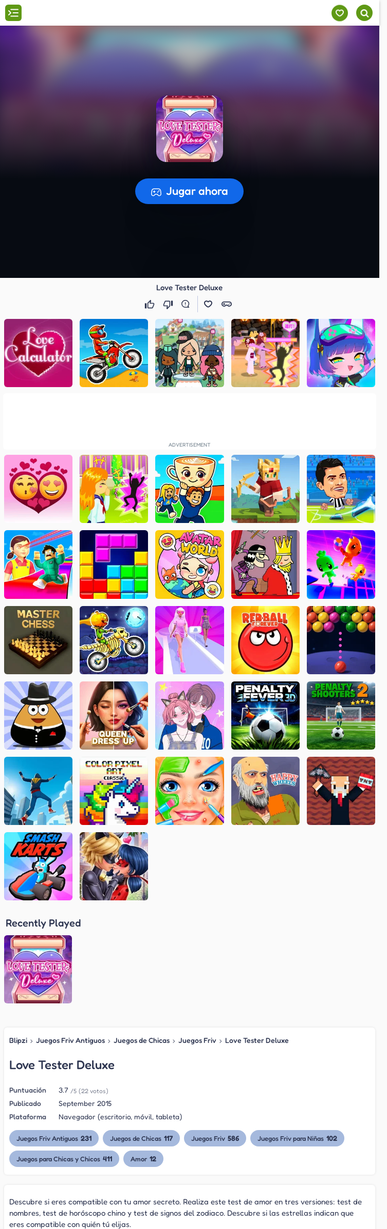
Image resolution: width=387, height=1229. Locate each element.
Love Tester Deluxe (257, 1040)
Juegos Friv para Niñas (297, 1138)
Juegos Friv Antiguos (70, 1040)
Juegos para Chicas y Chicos (64, 1158)
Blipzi (18, 1040)
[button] (189, 128)
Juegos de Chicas (142, 1040)
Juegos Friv (197, 1040)
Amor (143, 1158)
